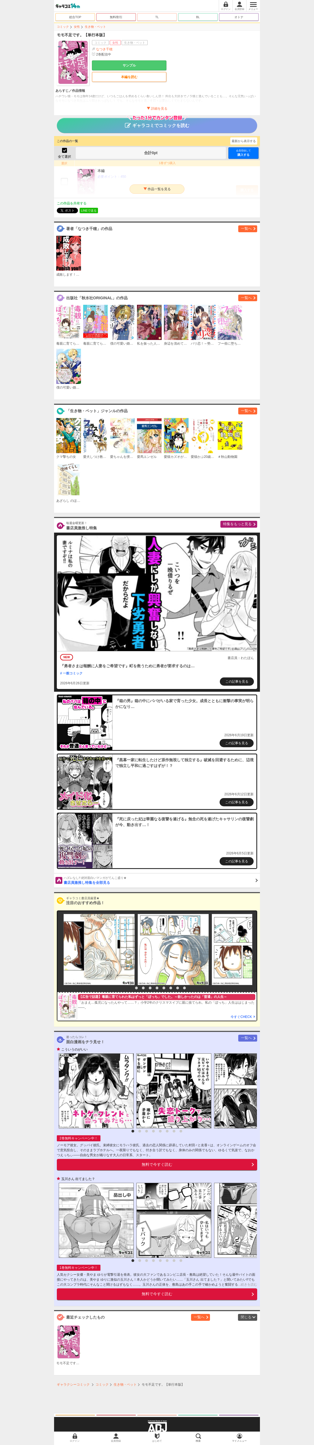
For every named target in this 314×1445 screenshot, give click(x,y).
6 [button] (163, 988)
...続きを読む (247, 1284)
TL (157, 17)
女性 (77, 26)
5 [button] (157, 988)
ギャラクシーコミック (73, 1384)
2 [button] (136, 988)
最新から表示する (244, 141)
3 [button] (143, 988)
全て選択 (64, 157)
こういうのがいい (74, 1049)
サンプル (129, 65)
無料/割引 (116, 17)
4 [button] (150, 988)
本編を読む (129, 77)
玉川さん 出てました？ (78, 1179)
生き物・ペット (95, 26)
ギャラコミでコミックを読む (157, 123)
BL (198, 17)
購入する (243, 152)
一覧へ (246, 228)
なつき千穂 (104, 49)
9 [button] (184, 988)
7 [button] (170, 988)
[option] (98, 949)
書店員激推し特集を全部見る (161, 880)
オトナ (238, 17)
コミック (63, 26)
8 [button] (177, 988)
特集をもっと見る (237, 524)
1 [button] (129, 988)
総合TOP (75, 17)
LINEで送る (89, 210)
